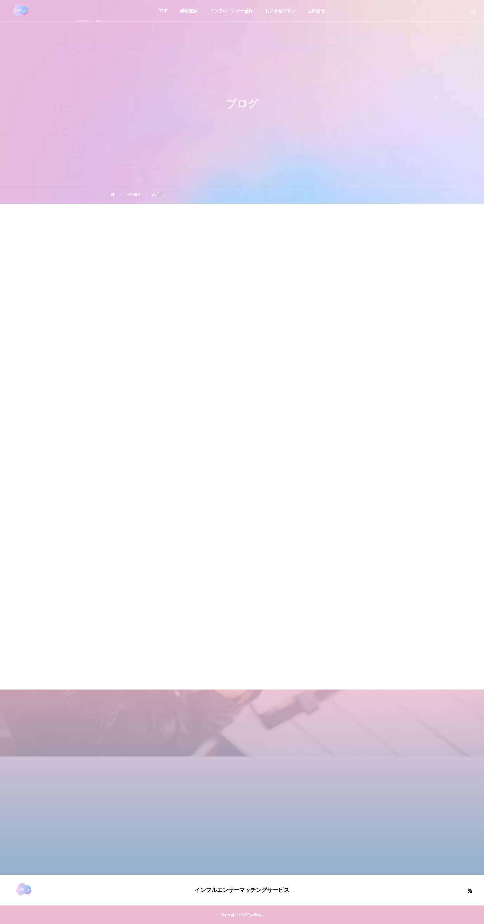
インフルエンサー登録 (231, 10)
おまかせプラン (280, 10)
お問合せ (316, 10)
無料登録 (188, 10)
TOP (163, 10)
